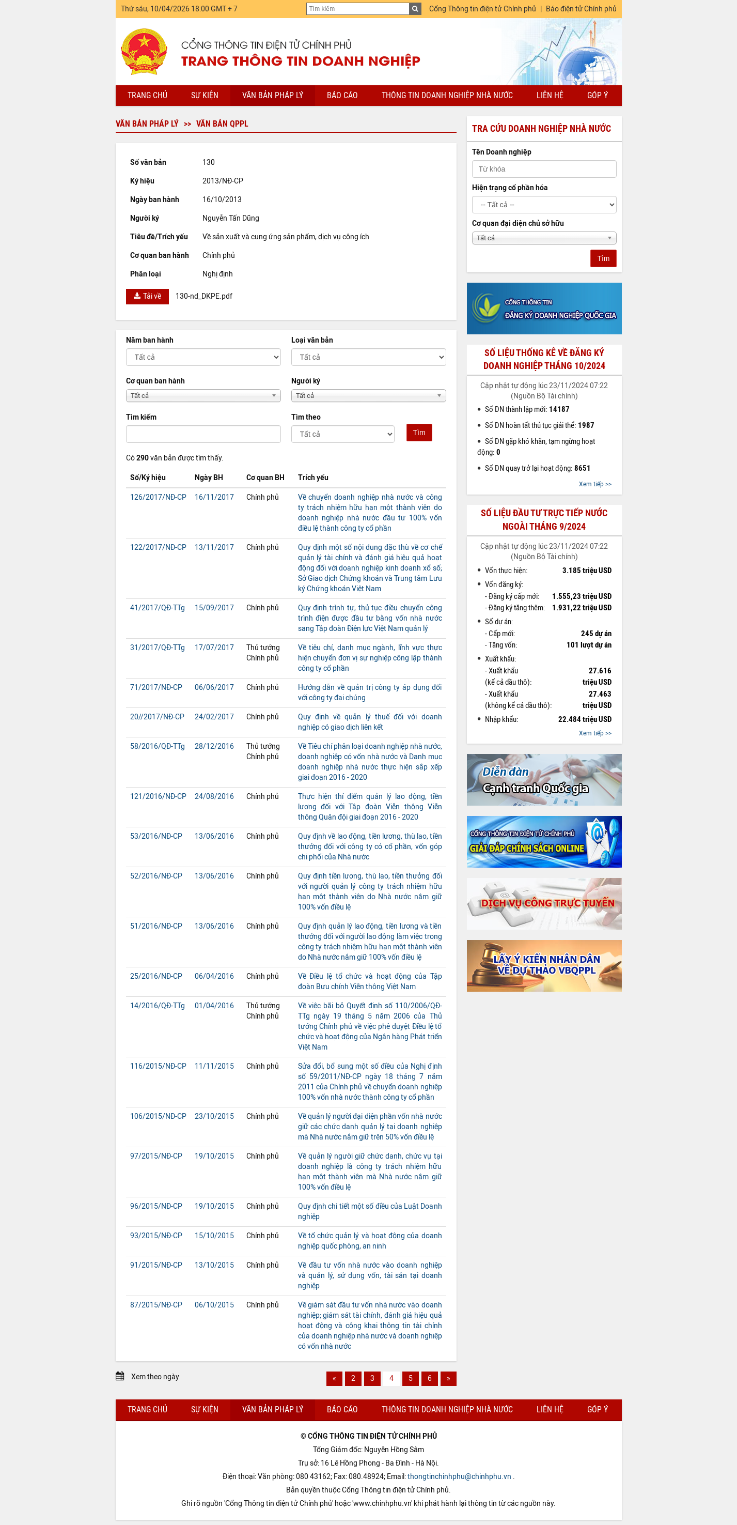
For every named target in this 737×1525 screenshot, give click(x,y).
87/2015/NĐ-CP (156, 1305)
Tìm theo (306, 417)
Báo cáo (342, 95)
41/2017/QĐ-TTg (157, 608)
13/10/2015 (214, 1265)
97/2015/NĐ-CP (156, 1156)
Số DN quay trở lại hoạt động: (538, 468)
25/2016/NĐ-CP (156, 976)
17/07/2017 (214, 647)
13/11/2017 (214, 547)
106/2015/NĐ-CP (158, 1116)
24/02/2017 (214, 717)
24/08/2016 (214, 796)
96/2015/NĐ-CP (156, 1206)
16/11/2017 (214, 497)
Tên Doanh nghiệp (501, 152)
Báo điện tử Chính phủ (581, 9)
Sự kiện (204, 95)
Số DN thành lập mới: (527, 409)
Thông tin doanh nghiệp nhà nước (447, 95)
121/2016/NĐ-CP (158, 796)
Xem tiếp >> (595, 484)
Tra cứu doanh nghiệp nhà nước (541, 128)
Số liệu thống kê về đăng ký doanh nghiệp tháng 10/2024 (544, 359)
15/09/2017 (214, 608)
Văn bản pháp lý (272, 95)
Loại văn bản (312, 340)
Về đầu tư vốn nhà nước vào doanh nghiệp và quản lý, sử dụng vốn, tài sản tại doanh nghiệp (370, 1275)
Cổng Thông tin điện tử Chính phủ (482, 9)
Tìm (419, 432)
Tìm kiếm (141, 417)
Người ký (305, 381)
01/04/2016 (214, 1006)
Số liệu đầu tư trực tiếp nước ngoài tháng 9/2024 (544, 519)
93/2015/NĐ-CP (156, 1235)
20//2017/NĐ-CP (157, 717)
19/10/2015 (214, 1156)
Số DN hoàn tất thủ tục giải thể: (539, 425)
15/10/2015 (214, 1235)
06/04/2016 (214, 976)
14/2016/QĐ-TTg (157, 1006)
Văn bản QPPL (222, 124)
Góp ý (597, 95)
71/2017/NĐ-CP (156, 687)
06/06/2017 (214, 687)
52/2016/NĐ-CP (156, 876)
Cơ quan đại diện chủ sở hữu (518, 223)
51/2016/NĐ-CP (156, 926)
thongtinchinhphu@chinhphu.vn (459, 1476)
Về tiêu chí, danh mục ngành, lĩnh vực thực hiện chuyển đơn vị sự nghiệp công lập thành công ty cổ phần (370, 658)
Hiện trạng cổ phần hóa (510, 187)
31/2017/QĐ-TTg (157, 647)
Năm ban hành (150, 340)
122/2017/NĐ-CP (158, 547)
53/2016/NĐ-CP (156, 836)
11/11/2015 (214, 1066)
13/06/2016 (214, 836)
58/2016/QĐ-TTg (157, 746)
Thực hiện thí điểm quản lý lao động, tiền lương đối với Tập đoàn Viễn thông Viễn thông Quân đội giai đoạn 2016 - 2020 (370, 807)
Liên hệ (550, 95)
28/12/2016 (214, 746)
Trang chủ (147, 95)
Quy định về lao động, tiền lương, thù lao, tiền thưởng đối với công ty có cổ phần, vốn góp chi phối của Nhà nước (370, 846)
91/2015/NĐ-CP (156, 1265)
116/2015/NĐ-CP (158, 1066)
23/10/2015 (214, 1116)
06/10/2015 (214, 1305)
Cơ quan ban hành (155, 381)
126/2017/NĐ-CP (158, 497)
